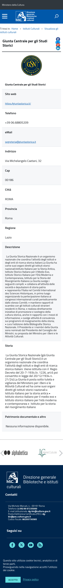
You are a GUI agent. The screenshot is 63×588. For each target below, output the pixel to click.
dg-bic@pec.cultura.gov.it (27, 515)
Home (14, 29)
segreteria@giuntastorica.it (20, 142)
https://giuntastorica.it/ (18, 104)
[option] (16, 453)
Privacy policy (31, 579)
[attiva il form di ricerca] (56, 16)
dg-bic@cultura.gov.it (39, 511)
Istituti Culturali (31, 29)
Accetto (13, 579)
